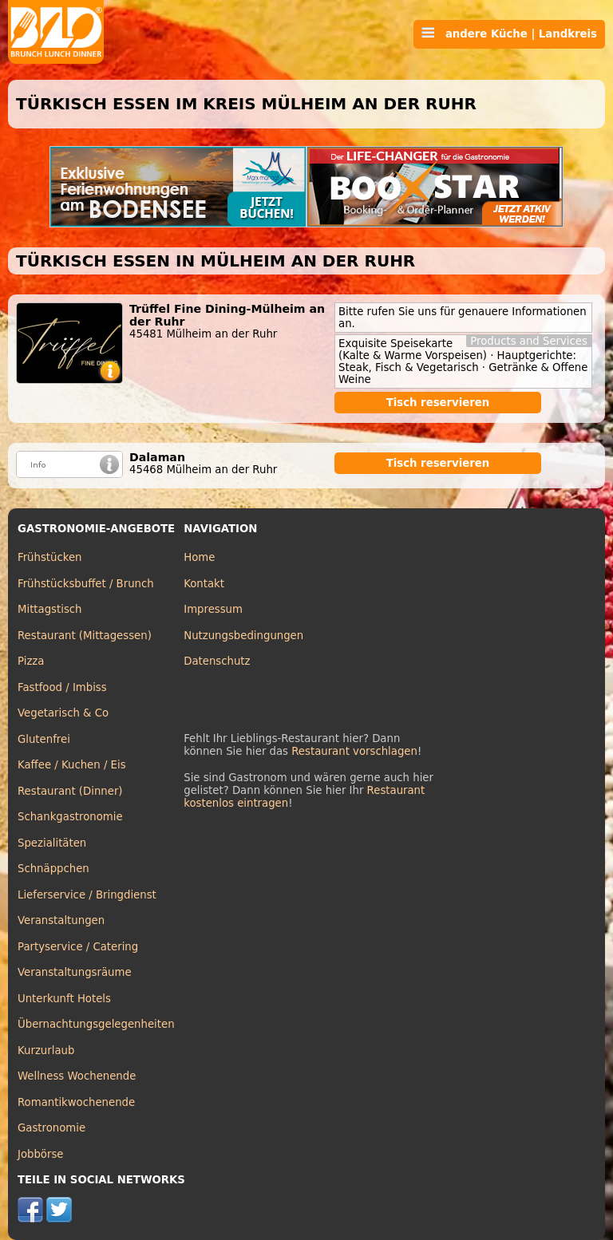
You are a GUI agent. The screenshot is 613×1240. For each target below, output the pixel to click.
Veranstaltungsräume (75, 972)
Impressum (213, 609)
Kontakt (204, 584)
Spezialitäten (52, 843)
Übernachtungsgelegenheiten (96, 1024)
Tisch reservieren (438, 403)
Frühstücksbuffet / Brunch (86, 584)
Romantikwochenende (76, 1102)
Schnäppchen (53, 869)
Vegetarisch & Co (63, 713)
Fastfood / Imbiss (62, 687)
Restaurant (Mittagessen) (85, 636)
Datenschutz (217, 661)
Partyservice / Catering (78, 947)
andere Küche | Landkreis (509, 33)
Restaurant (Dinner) (70, 791)
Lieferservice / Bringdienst (87, 895)
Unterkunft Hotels (64, 999)
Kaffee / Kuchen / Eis (72, 765)
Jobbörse (41, 1154)
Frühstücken (50, 557)
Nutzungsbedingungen (243, 636)
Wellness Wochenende (77, 1076)
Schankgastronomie (70, 817)
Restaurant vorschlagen (354, 751)
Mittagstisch (50, 609)
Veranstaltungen (61, 920)
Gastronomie (51, 1128)
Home (199, 557)
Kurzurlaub (46, 1050)
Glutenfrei (44, 739)
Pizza (31, 661)
